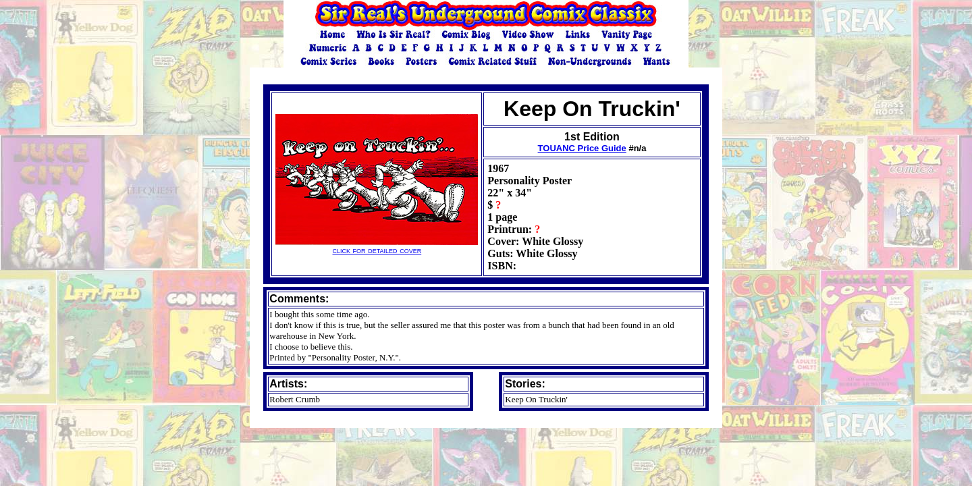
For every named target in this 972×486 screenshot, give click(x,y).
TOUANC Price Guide (582, 148)
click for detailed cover (376, 246)
